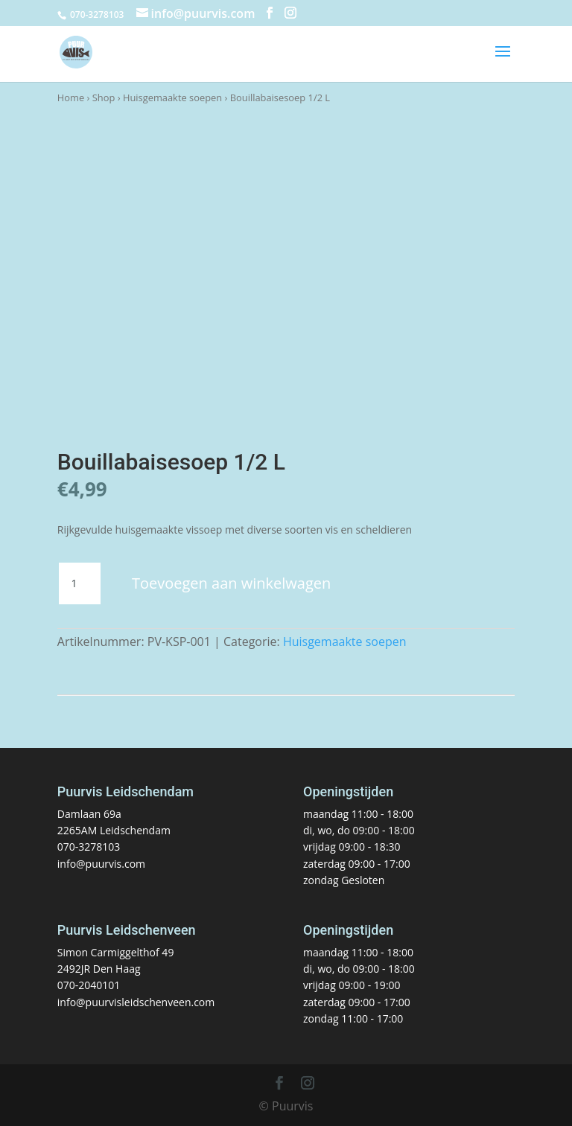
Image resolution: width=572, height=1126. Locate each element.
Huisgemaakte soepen (172, 97)
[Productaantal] (79, 583)
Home (70, 97)
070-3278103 (89, 846)
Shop (103, 97)
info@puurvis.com (101, 864)
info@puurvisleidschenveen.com (135, 1002)
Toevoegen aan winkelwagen (231, 583)
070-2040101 (89, 985)
